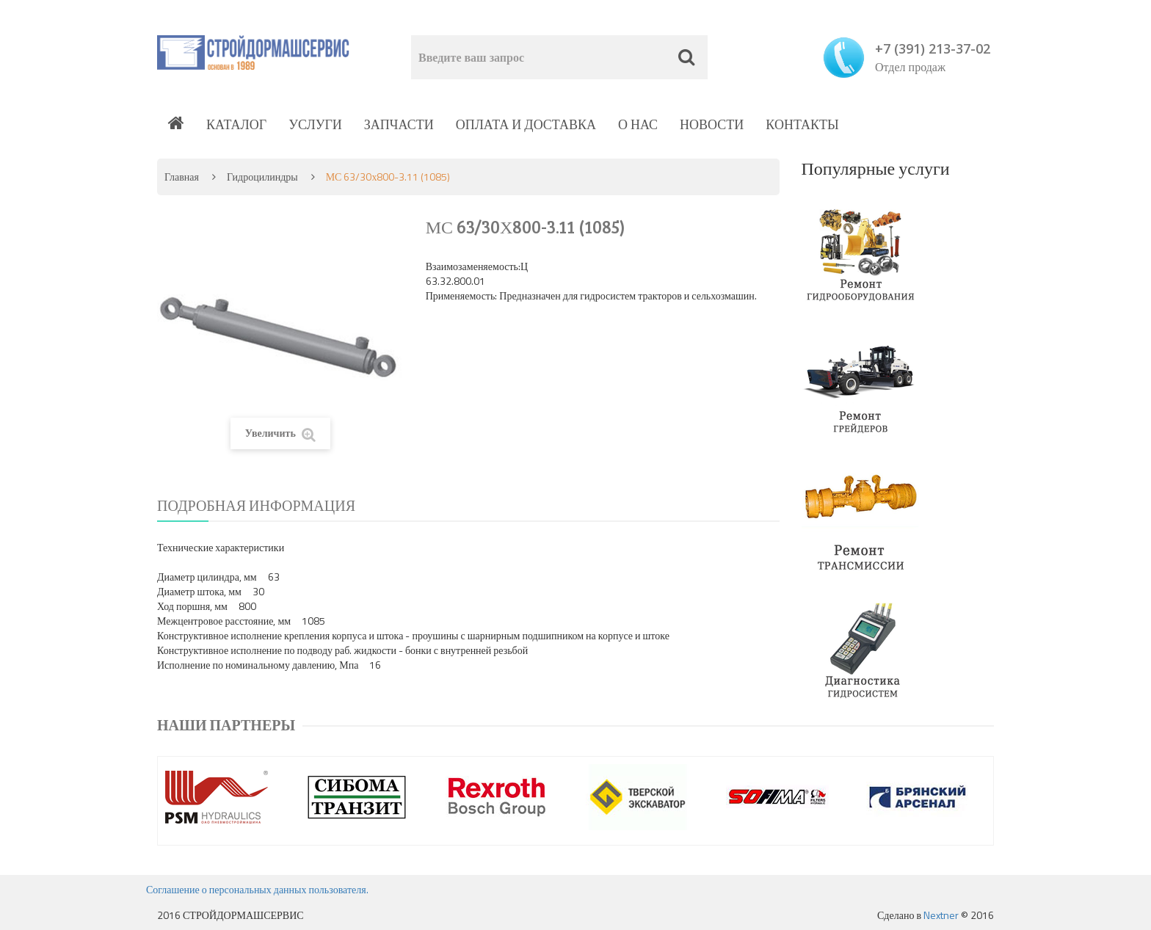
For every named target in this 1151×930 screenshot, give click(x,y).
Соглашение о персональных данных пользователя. (257, 889)
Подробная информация (256, 505)
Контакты (802, 124)
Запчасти (399, 124)
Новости (712, 124)
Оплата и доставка (526, 124)
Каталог (236, 124)
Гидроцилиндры (262, 176)
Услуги (315, 124)
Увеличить (280, 433)
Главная (181, 176)
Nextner (941, 915)
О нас (638, 124)
